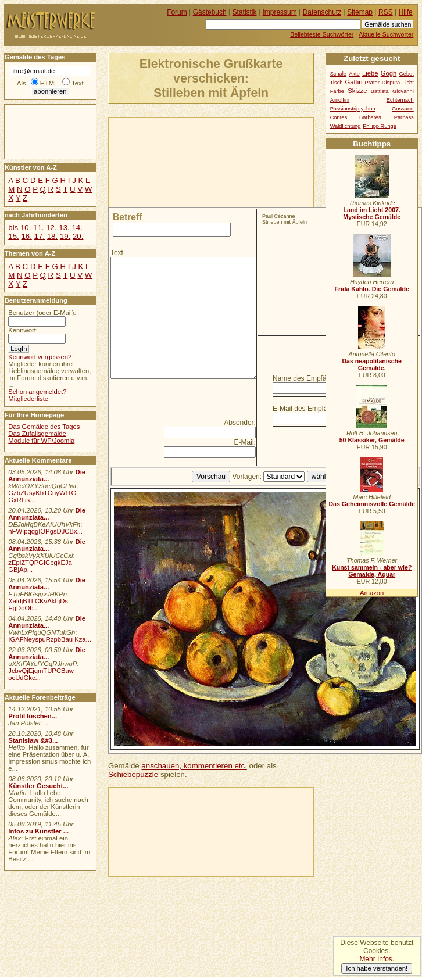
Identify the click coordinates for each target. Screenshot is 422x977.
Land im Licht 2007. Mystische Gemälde (371, 213)
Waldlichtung (345, 126)
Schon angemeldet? (37, 391)
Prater (371, 82)
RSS (385, 12)
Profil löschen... (32, 716)
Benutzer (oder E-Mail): (42, 312)
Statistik (245, 12)
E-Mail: (245, 442)
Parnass (404, 117)
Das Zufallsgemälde (37, 433)
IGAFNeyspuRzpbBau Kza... (49, 639)
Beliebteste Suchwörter (321, 34)
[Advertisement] (163, 161)
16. (26, 236)
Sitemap (360, 12)
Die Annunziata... (46, 475)
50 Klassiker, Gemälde (372, 439)
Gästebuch (210, 12)
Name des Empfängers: (309, 378)
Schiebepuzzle (133, 774)
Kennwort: (23, 330)
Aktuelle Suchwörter (386, 34)
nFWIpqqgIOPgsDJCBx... (45, 531)
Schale (338, 74)
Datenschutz (322, 12)
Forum (177, 12)
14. (76, 227)
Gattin (353, 81)
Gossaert (403, 109)
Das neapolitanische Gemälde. (372, 364)
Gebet (406, 74)
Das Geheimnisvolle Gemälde (371, 503)
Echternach (400, 100)
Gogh (389, 73)
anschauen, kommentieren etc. (193, 765)
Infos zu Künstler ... (38, 831)
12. (51, 227)
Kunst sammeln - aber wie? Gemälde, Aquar (372, 571)
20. (78, 236)
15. (13, 236)
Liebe (370, 73)
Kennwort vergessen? (39, 356)
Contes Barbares (355, 117)
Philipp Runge (379, 126)
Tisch (336, 82)
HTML (49, 83)
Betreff (127, 217)
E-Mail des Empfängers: (310, 409)
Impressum (280, 12)
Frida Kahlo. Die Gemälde (371, 288)
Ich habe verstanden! (376, 968)
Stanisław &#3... (33, 740)
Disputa (391, 82)
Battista (380, 91)
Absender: (240, 422)
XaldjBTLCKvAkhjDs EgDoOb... (38, 604)
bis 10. (19, 227)
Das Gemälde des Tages (44, 426)
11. (38, 227)
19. (65, 236)
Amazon (372, 592)
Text (116, 253)
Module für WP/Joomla (41, 440)
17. (39, 236)
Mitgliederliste (28, 398)
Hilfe (406, 12)
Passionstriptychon (352, 109)
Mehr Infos (375, 959)
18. (52, 236)
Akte (354, 74)
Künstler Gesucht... (38, 785)
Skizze (357, 90)
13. (64, 227)
